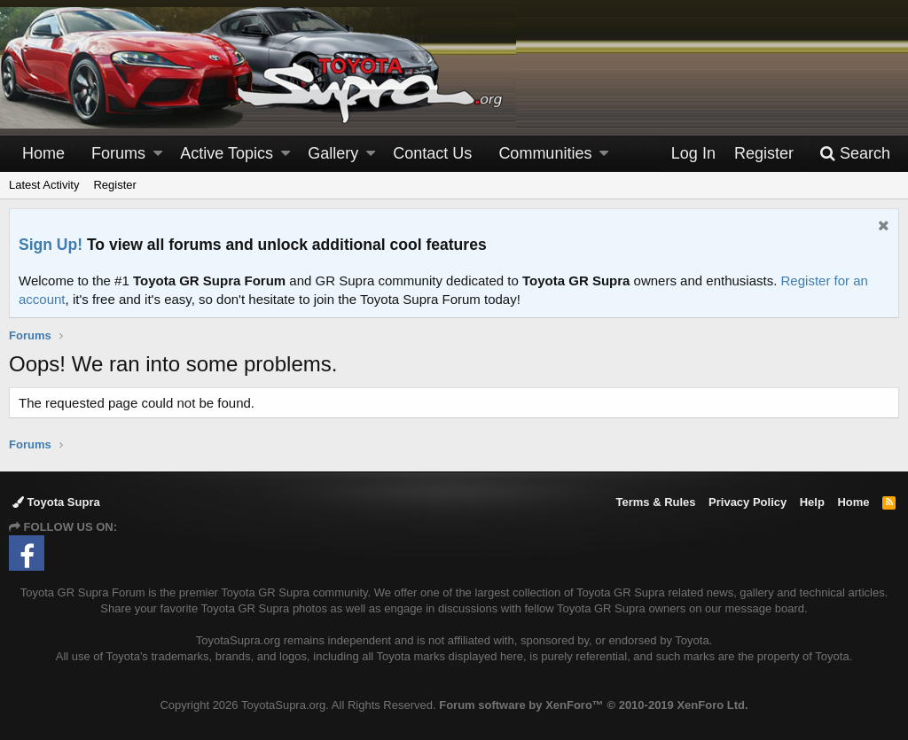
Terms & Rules (655, 502)
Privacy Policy (747, 502)
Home (43, 153)
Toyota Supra (56, 502)
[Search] (854, 154)
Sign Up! (50, 244)
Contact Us (432, 153)
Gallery (333, 153)
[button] (158, 154)
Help (812, 502)
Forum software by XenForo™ (593, 705)
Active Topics (226, 153)
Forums (118, 153)
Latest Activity (44, 184)
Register (114, 184)
